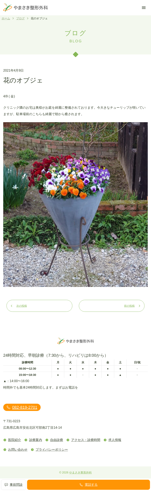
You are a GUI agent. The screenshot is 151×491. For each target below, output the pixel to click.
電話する (88, 485)
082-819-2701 (21, 407)
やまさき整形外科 (80, 472)
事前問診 (13, 485)
